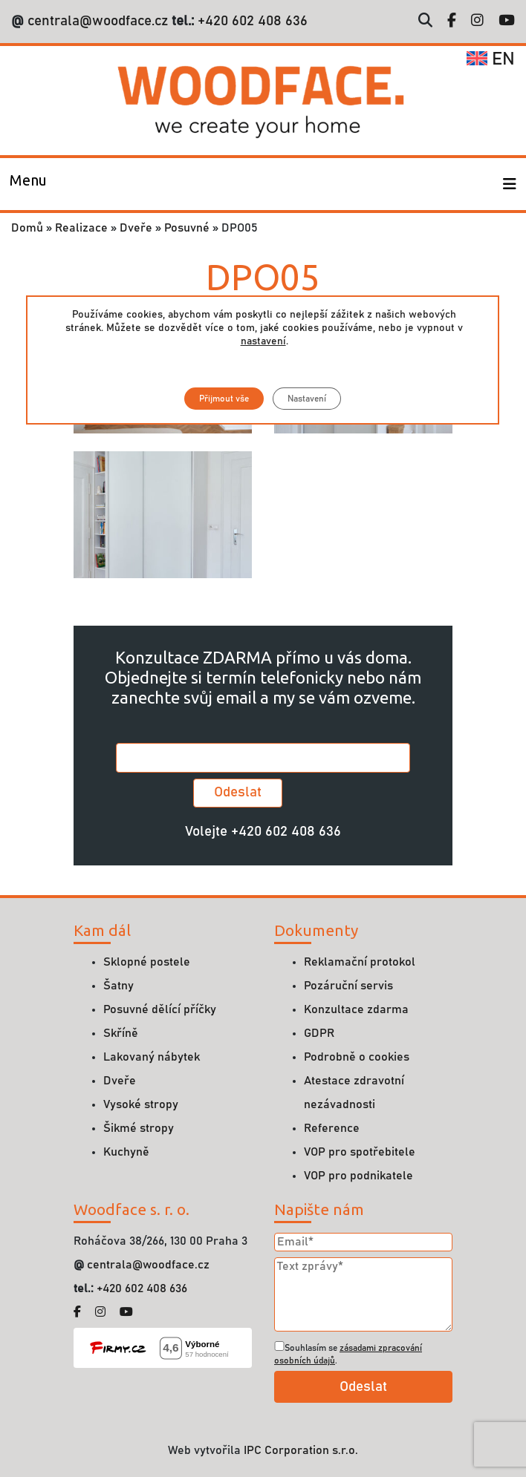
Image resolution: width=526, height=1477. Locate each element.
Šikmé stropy (138, 1128)
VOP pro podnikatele (358, 1176)
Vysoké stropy (140, 1104)
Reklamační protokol (359, 962)
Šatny (118, 986)
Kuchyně (126, 1152)
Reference (332, 1128)
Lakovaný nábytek (151, 1057)
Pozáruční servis (348, 986)
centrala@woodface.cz (97, 21)
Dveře (136, 228)
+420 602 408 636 (251, 21)
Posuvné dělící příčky (159, 1009)
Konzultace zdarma (356, 1009)
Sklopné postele (146, 962)
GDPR (319, 1033)
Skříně (120, 1033)
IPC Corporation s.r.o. (301, 1450)
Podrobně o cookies (356, 1057)
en (491, 59)
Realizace (81, 228)
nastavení (263, 341)
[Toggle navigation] (28, 184)
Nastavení (307, 398)
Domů (27, 228)
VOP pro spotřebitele (359, 1152)
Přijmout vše (224, 398)
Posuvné (187, 228)
